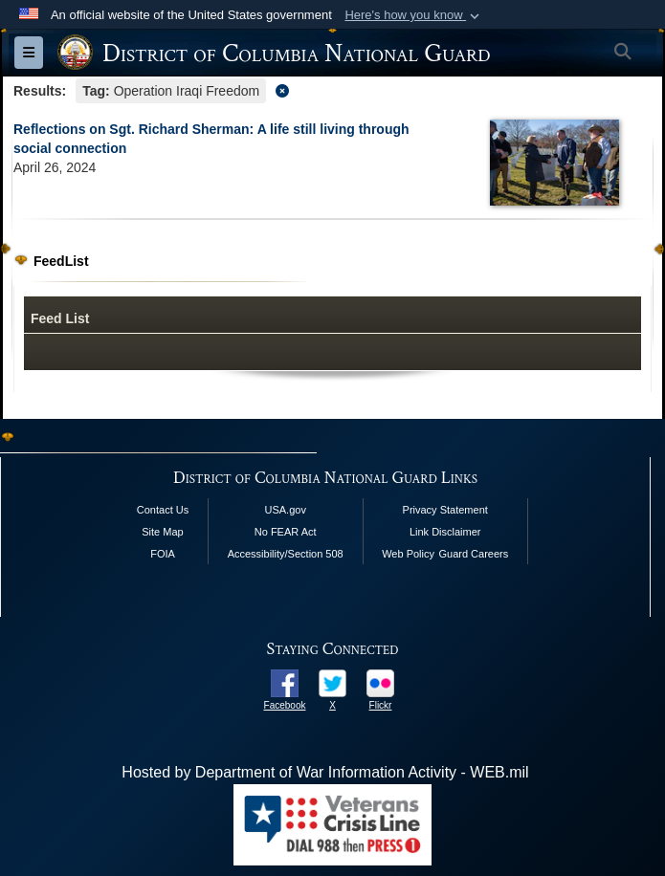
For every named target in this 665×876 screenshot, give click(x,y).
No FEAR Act (286, 531)
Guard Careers (473, 553)
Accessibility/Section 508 (286, 553)
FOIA (162, 553)
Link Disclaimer (445, 531)
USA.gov (284, 509)
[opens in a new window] (285, 682)
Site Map (162, 531)
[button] (413, 15)
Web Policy (408, 553)
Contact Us (162, 509)
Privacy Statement (445, 509)
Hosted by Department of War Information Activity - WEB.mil (325, 772)
